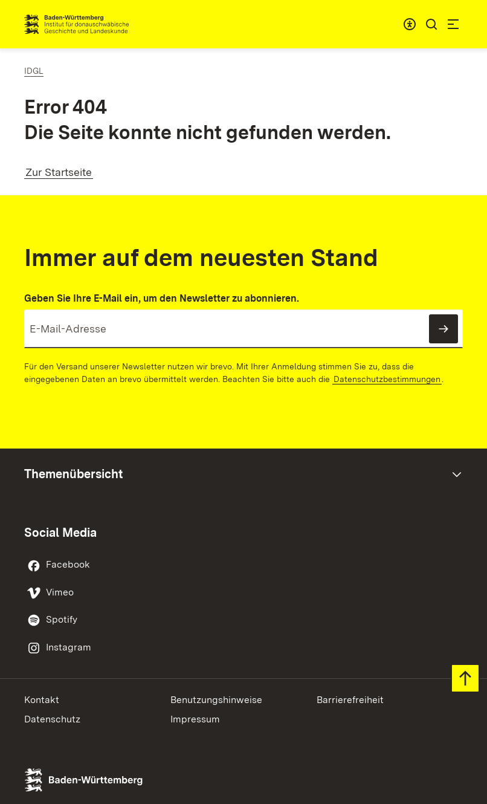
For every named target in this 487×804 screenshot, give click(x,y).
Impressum (195, 719)
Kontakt (41, 699)
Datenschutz (52, 719)
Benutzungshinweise (216, 699)
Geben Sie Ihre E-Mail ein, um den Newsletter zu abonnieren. (161, 298)
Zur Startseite (58, 172)
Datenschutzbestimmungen (387, 379)
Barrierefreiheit (350, 699)
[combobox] (409, 24)
